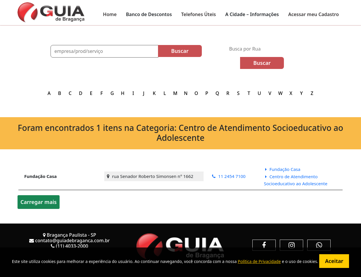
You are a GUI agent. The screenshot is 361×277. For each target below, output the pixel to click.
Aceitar (334, 260)
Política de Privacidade (259, 261)
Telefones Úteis (198, 14)
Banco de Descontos (149, 14)
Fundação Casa (282, 169)
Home (110, 14)
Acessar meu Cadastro (313, 14)
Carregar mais (38, 201)
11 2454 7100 (229, 176)
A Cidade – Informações (252, 14)
